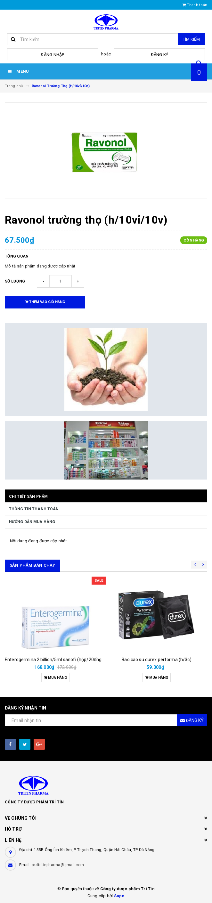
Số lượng (15, 281)
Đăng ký (159, 54)
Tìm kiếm (191, 39)
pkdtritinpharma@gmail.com (58, 865)
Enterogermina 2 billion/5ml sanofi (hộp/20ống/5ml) (59, 659)
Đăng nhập (52, 54)
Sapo (119, 895)
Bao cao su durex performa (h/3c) (156, 659)
